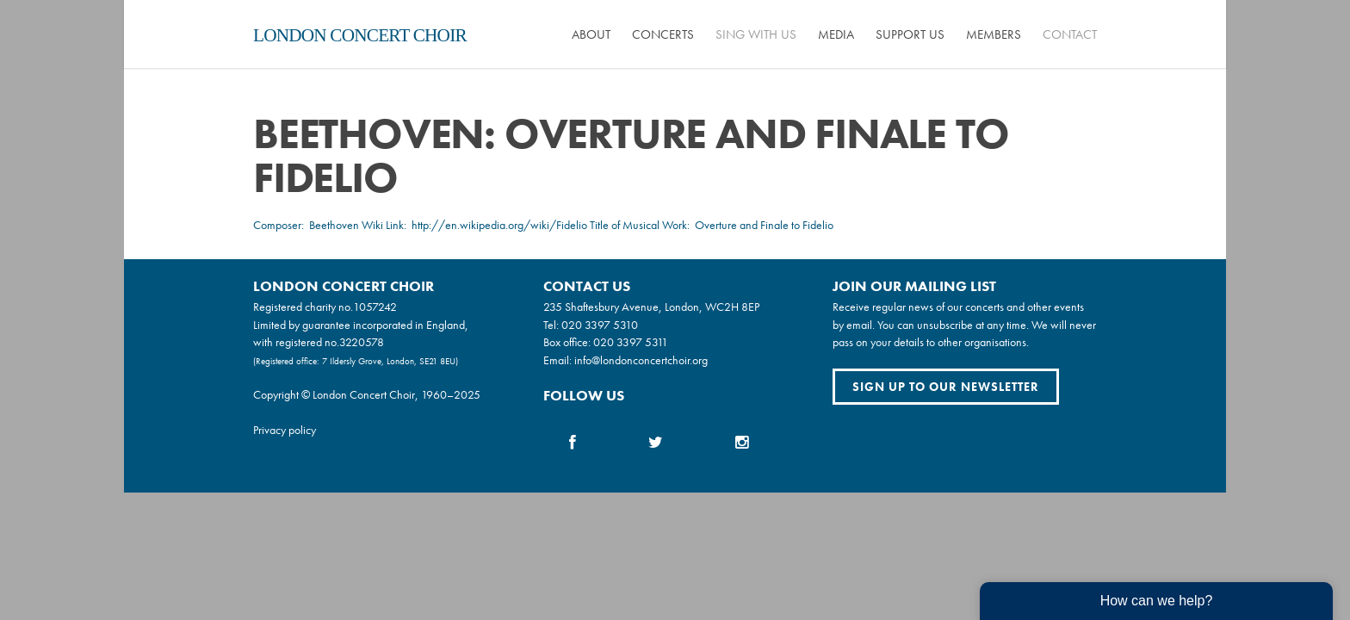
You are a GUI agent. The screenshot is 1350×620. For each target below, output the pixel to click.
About (591, 34)
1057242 (375, 306)
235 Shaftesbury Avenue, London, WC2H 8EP (651, 306)
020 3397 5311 (630, 342)
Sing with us (755, 34)
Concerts (663, 34)
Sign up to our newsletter (945, 386)
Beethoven (334, 224)
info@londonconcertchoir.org (641, 360)
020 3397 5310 (599, 324)
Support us (910, 34)
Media (836, 34)
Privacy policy (284, 429)
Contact (1070, 34)
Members (993, 34)
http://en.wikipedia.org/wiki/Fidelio (499, 224)
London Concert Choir (360, 35)
